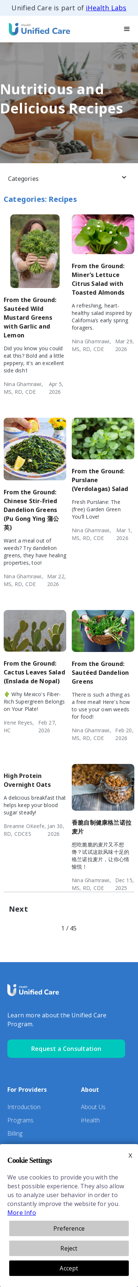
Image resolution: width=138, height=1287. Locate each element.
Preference (69, 1228)
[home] (37, 29)
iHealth (90, 1120)
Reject (68, 1248)
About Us (93, 1107)
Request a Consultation (66, 1049)
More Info (21, 1213)
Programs (20, 1120)
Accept (69, 1268)
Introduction (23, 1107)
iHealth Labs (106, 7)
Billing (14, 1133)
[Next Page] (18, 909)
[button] (127, 29)
